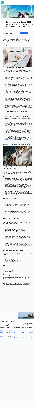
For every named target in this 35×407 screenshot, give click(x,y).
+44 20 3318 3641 (10, 330)
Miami (22, 337)
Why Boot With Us (2, 330)
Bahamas (15, 337)
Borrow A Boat (24, 278)
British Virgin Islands (17, 335)
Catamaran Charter (31, 330)
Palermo (23, 330)
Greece (15, 330)
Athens (23, 332)
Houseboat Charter (31, 335)
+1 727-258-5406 (10, 332)
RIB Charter (30, 337)
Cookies (1, 336)
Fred (19, 28)
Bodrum (23, 335)
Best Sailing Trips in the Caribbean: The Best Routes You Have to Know (27, 323)
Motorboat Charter (31, 332)
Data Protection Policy (3, 338)
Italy (15, 332)
